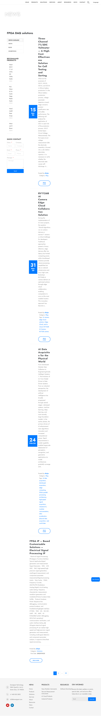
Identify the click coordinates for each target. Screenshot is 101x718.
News (75, 2)
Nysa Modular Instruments (49, 689)
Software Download (66, 689)
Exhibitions (12, 51)
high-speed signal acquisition (42, 502)
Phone (18, 150)
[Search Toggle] (88, 2)
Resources (67, 2)
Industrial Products (47, 699)
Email (9, 150)
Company (18, 142)
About (60, 2)
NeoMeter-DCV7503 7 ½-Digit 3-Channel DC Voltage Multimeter (12, 72)
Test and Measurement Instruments (48, 693)
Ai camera (46, 317)
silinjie (47, 173)
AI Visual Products (47, 696)
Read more (44, 183)
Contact (82, 2)
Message (9, 158)
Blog (10, 47)
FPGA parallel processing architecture (43, 494)
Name (9, 142)
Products (34, 2)
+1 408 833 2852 (15, 694)
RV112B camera (44, 332)
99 (66, 673)
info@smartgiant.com (16, 699)
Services (52, 2)
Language (96, 2)
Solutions (43, 2)
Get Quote (95, 579)
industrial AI (42, 507)
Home (27, 2)
